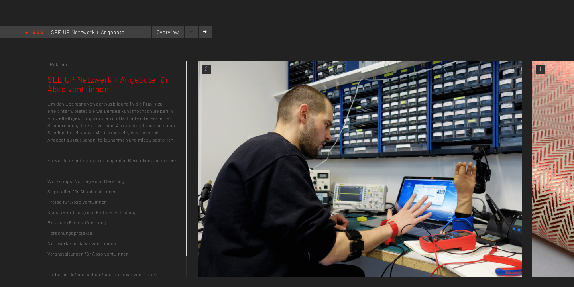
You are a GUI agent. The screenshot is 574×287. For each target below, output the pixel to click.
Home (34, 33)
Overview (168, 32)
